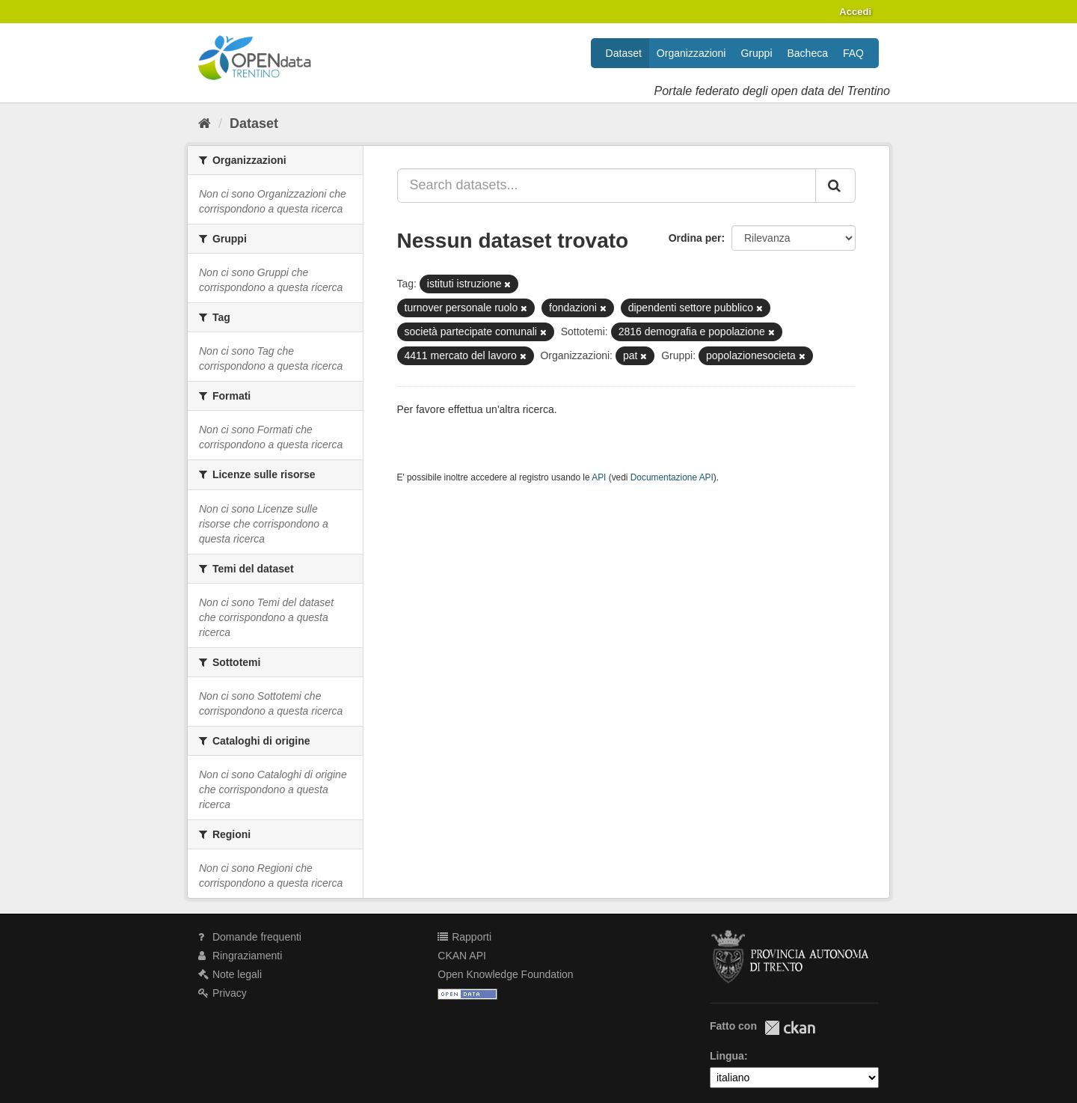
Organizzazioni (691, 53)
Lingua (727, 1056)
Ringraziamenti (240, 956)
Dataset (624, 53)
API (599, 477)
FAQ (853, 53)
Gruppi (756, 53)
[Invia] (835, 185)
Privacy (222, 993)
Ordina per (695, 238)
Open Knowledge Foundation (505, 974)
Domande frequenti (249, 937)
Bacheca (808, 53)
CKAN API (462, 956)
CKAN (789, 1028)
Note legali (230, 974)
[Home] (204, 123)
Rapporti (464, 937)
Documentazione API (672, 477)
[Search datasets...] (607, 185)
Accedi (855, 11)
